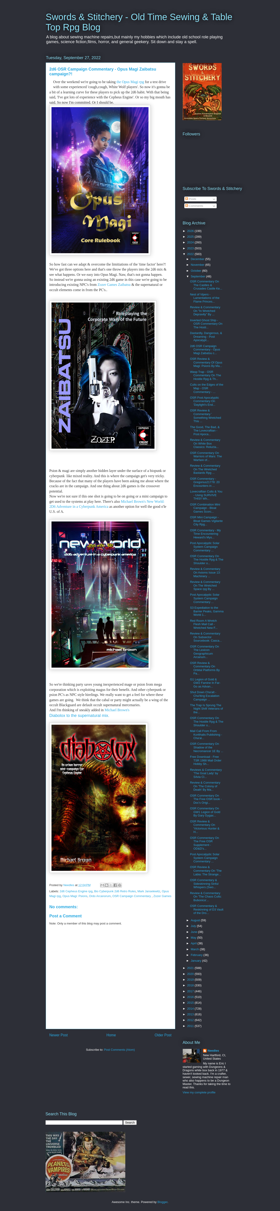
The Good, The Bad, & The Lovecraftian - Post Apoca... (205, 430)
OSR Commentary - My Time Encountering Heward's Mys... (205, 534)
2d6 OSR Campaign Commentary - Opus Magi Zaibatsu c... (205, 349)
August (196, 920)
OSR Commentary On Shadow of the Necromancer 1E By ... (206, 747)
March (195, 949)
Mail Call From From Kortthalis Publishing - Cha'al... (206, 734)
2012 (191, 1020)
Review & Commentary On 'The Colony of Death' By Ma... (205, 786)
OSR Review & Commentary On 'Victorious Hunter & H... (204, 827)
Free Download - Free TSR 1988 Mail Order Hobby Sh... (205, 760)
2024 (191, 242)
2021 (191, 968)
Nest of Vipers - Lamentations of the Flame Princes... (204, 298)
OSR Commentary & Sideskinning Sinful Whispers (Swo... (204, 883)
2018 (191, 985)
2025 (191, 236)
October (196, 270)
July (194, 926)
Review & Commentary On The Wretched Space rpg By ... (205, 585)
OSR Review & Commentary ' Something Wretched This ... (205, 416)
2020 (191, 974)
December (198, 259)
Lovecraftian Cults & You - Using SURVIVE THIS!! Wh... (206, 495)
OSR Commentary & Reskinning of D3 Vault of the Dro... (206, 909)
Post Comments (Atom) (119, 1049)
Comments (194, 206)
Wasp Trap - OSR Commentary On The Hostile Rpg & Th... (205, 375)
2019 (191, 979)
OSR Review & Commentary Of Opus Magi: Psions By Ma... (206, 362)
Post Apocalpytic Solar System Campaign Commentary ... (204, 546)
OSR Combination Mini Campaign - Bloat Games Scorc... (205, 508)
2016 (191, 997)
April (194, 943)
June (194, 932)
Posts (190, 199)
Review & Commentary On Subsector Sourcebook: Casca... (206, 637)
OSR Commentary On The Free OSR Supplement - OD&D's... (204, 843)
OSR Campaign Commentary (132, 896)
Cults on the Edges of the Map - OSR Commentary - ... (206, 388)
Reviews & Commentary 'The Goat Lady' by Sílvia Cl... (206, 773)
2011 (191, 1026)
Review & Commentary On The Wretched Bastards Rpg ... (205, 469)
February (197, 955)
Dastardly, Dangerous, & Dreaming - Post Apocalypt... (206, 336)
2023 (191, 248)
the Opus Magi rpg (130, 82)
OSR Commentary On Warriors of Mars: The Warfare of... (206, 456)
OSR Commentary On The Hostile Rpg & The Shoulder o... (206, 559)
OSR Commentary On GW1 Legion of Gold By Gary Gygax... (205, 812)
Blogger (162, 1202)
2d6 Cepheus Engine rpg (76, 891)
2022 (191, 254)
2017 (191, 991)
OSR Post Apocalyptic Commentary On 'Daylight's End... (204, 401)
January (196, 960)
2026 (191, 231)
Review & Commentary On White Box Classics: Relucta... (205, 443)
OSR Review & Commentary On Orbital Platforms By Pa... (205, 668)
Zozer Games (162, 896)
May (194, 937)
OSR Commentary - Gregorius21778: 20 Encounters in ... (205, 482)
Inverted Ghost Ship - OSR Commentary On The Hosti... (206, 324)
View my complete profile (199, 1092)
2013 (191, 1014)
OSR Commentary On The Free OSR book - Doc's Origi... (206, 799)
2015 (191, 1002)
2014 (191, 1008)
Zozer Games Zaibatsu (114, 285)
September (198, 276)
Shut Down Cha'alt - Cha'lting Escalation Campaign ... (204, 695)
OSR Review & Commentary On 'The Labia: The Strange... (206, 870)
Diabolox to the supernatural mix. (79, 715)
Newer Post (58, 1035)
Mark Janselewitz (148, 891)
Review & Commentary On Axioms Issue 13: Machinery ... (205, 572)
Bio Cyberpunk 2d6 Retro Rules (115, 891)
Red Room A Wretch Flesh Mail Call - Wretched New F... (204, 624)
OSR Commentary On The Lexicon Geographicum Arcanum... (204, 652)
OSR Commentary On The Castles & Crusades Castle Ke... (206, 285)
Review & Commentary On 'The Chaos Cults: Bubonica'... (206, 896)
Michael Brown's (117, 710)
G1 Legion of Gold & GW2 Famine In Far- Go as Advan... (205, 683)
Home (111, 1035)
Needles (213, 1050)
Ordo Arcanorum (100, 896)
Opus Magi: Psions (74, 896)
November (198, 264)
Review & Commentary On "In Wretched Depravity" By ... (205, 310)
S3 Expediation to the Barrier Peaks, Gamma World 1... (206, 611)
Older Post (163, 1035)
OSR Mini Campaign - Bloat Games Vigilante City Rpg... (206, 521)
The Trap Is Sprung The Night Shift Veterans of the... (206, 708)
